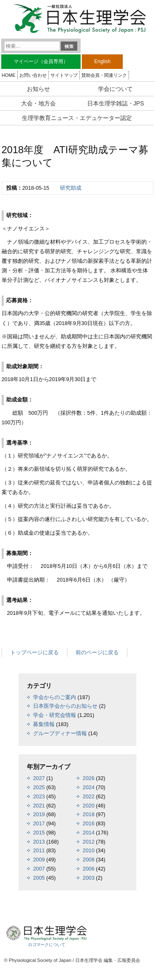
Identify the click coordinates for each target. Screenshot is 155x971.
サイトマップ (64, 75)
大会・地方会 (38, 103)
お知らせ (38, 89)
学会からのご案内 (54, 697)
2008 (88, 859)
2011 (39, 850)
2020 (88, 805)
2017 (39, 823)
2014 (88, 832)
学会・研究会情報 (54, 715)
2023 (39, 796)
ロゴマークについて (46, 944)
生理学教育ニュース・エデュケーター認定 (77, 118)
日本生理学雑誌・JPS (115, 103)
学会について (115, 89)
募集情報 (44, 724)
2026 (88, 778)
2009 (39, 859)
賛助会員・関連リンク (104, 75)
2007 (39, 869)
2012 (88, 842)
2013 (39, 842)
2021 (39, 805)
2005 (39, 878)
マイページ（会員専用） (41, 61)
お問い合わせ (33, 75)
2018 (88, 814)
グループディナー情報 (60, 733)
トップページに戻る (34, 652)
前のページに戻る (97, 652)
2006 (88, 869)
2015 (39, 832)
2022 (88, 796)
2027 (39, 778)
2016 (88, 823)
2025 (39, 787)
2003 (88, 878)
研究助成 (70, 188)
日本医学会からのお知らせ (65, 706)
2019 (39, 814)
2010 (88, 850)
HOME (9, 75)
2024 (88, 787)
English (102, 61)
